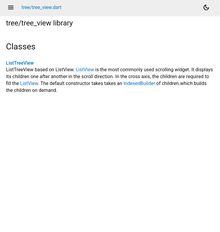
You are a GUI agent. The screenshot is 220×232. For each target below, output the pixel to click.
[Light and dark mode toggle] (206, 7)
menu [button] (10, 7)
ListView (85, 69)
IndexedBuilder (139, 83)
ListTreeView (20, 63)
